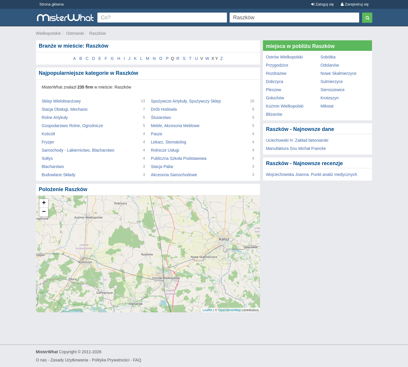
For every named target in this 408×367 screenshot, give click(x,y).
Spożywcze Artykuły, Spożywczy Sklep (186, 101)
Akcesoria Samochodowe (174, 174)
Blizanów (274, 114)
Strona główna (51, 4)
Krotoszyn (330, 98)
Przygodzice (277, 65)
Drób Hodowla (164, 109)
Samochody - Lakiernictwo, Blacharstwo (78, 150)
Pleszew (273, 89)
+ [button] (44, 203)
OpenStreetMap (229, 310)
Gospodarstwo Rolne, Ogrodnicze (72, 125)
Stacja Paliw (162, 166)
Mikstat (327, 106)
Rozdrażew (276, 73)
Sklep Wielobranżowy (61, 101)
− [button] (44, 212)
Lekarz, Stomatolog (168, 142)
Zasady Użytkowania (69, 360)
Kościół (48, 133)
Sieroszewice (333, 89)
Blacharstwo (53, 166)
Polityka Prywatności (110, 360)
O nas (41, 360)
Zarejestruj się (355, 4)
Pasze (156, 133)
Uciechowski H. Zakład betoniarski (297, 140)
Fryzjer (48, 142)
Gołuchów (275, 98)
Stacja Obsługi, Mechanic (65, 109)
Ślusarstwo (161, 117)
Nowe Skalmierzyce (339, 73)
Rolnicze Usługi (165, 150)
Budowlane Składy (58, 174)
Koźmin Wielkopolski (284, 106)
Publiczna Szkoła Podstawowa (178, 158)
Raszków (97, 33)
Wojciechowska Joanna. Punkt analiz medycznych (311, 174)
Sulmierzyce (332, 81)
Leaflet (207, 310)
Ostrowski (75, 33)
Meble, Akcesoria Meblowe (175, 125)
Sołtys (47, 158)
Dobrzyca (274, 81)
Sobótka (328, 57)
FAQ (137, 360)
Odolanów (330, 65)
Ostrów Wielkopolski (284, 57)
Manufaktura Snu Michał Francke (296, 148)
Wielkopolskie (48, 33)
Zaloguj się (322, 4)
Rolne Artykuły (55, 117)
